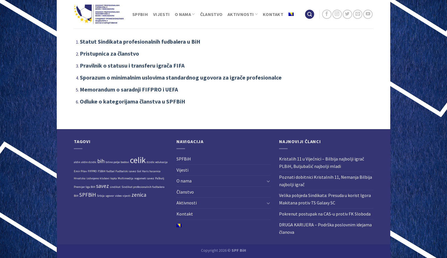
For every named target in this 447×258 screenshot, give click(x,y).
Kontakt (273, 14)
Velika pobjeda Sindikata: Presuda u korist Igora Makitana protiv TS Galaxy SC (325, 199)
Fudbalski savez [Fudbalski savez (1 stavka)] (125, 171)
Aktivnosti (242, 14)
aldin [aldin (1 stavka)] (77, 162)
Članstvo (211, 14)
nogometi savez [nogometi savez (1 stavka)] (144, 178)
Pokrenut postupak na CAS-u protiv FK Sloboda (325, 214)
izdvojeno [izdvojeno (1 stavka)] (92, 178)
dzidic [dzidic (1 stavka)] (151, 162)
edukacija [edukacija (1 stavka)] (161, 162)
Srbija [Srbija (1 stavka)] (101, 196)
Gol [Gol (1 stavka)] (139, 171)
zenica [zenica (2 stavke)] (138, 194)
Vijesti (161, 14)
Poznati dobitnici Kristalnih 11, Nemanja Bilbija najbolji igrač (325, 180)
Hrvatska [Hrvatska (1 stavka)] (80, 178)
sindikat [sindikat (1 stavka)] (115, 187)
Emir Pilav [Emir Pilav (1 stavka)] (80, 171)
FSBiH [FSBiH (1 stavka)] (101, 171)
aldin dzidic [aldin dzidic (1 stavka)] (88, 162)
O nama (185, 14)
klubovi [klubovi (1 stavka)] (104, 178)
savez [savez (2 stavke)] (102, 185)
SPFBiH (140, 14)
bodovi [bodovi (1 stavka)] (125, 162)
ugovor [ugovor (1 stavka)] (109, 196)
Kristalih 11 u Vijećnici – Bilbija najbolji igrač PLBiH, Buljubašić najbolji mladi (321, 162)
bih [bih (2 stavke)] (101, 161)
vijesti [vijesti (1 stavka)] (127, 196)
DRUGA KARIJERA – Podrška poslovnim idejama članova (325, 228)
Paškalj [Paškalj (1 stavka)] (159, 178)
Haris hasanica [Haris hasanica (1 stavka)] (151, 171)
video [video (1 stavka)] (118, 196)
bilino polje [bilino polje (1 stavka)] (112, 162)
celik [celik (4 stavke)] (138, 160)
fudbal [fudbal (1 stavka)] (110, 171)
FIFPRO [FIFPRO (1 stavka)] (92, 171)
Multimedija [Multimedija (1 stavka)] (125, 178)
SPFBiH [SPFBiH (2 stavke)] (87, 194)
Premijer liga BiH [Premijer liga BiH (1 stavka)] (84, 187)
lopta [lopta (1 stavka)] (113, 178)
